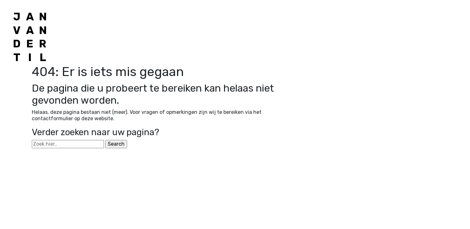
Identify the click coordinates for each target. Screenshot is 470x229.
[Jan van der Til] (30, 37)
